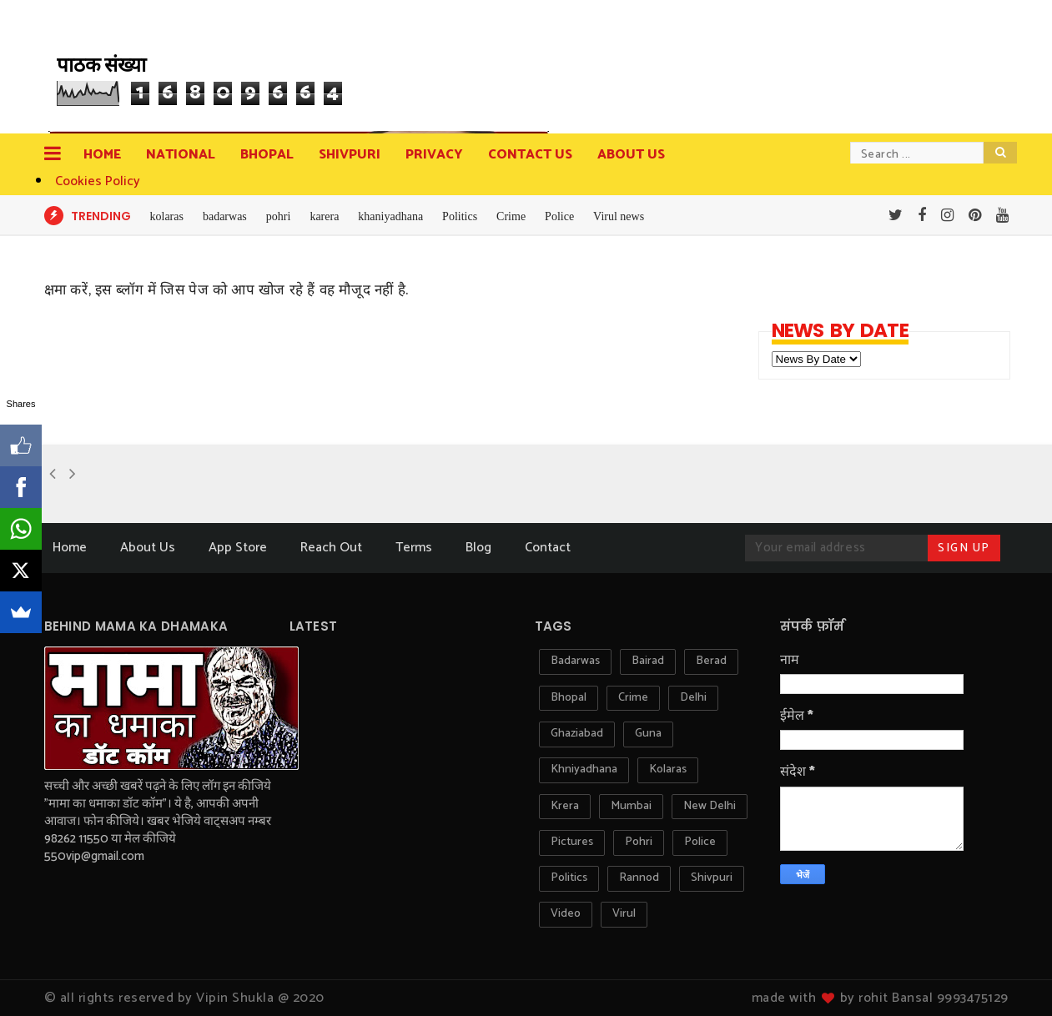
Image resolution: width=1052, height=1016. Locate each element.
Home (102, 154)
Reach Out (331, 547)
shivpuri (711, 878)
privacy (434, 154)
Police (559, 216)
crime (633, 697)
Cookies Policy (97, 181)
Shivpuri (349, 154)
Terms (413, 547)
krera (565, 806)
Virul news (618, 216)
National (180, 154)
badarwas (225, 216)
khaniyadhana (390, 216)
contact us (530, 154)
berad (711, 661)
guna (648, 733)
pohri (278, 216)
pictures (572, 842)
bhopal (568, 697)
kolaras (167, 216)
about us (631, 154)
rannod (639, 878)
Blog (478, 547)
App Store (238, 547)
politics (569, 878)
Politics (459, 216)
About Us (147, 547)
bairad (648, 661)
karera (324, 216)
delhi (693, 697)
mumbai (631, 806)
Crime (511, 216)
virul (624, 913)
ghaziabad (577, 733)
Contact (548, 547)
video (566, 913)
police (700, 842)
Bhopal (267, 154)
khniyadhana (584, 769)
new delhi (709, 806)
